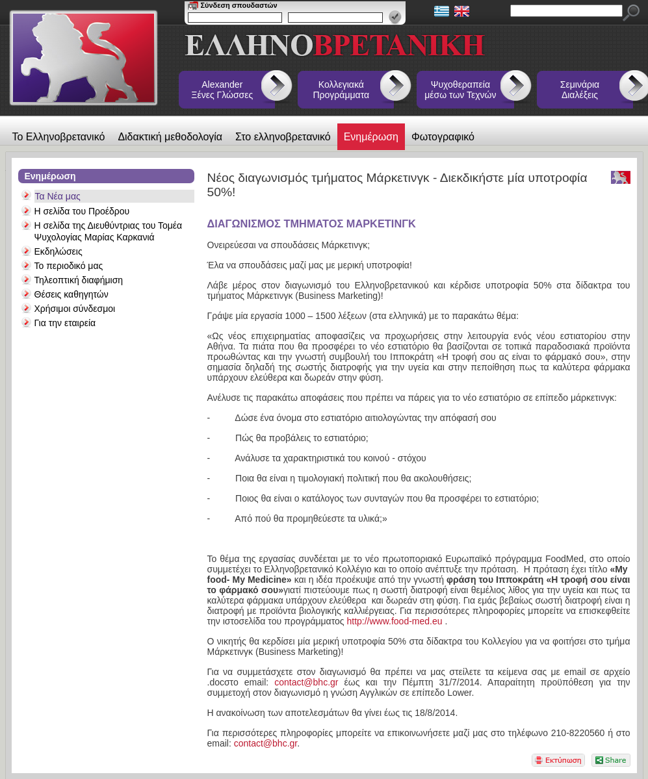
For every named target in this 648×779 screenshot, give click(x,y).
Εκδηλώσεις (58, 251)
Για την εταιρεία (65, 323)
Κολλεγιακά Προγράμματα (341, 89)
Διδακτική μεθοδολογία (170, 136)
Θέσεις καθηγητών (71, 294)
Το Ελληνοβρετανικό (58, 136)
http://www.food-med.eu (394, 621)
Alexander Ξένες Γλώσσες (222, 89)
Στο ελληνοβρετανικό (283, 136)
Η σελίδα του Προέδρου (82, 211)
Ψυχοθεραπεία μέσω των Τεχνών (460, 89)
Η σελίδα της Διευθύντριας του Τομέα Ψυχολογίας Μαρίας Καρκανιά (108, 231)
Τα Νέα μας (58, 196)
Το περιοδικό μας (68, 266)
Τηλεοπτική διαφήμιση (78, 280)
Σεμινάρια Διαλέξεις (579, 89)
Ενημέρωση (371, 136)
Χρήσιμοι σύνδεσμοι (75, 308)
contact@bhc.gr (306, 682)
